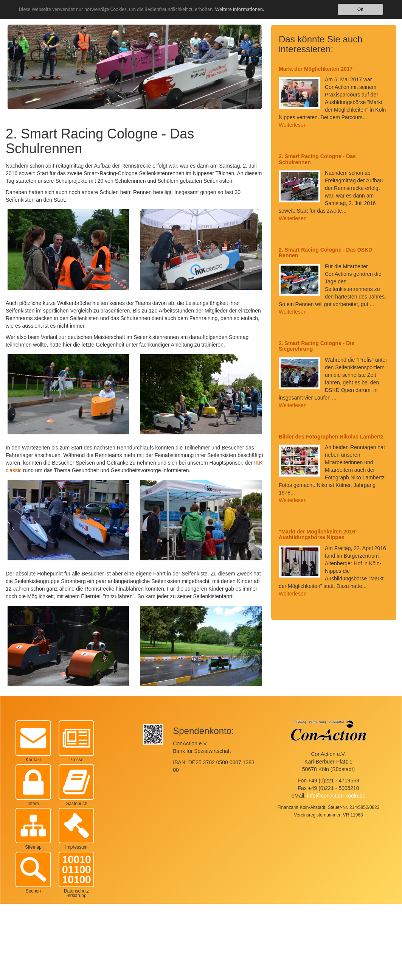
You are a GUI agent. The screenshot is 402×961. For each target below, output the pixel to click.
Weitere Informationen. (239, 9)
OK (360, 9)
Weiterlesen (293, 125)
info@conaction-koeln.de (336, 796)
